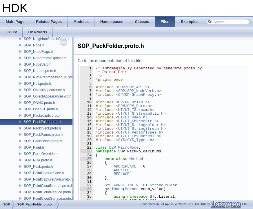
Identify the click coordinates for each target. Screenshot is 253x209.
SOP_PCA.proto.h (38, 160)
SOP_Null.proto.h (37, 84)
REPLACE (122, 173)
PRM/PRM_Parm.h (134, 106)
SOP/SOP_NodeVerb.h (138, 90)
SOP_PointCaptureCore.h (44, 173)
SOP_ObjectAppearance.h (44, 90)
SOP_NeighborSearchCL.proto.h (49, 39)
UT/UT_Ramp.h (131, 117)
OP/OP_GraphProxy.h (138, 94)
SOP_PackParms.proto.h (43, 135)
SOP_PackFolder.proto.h (43, 122)
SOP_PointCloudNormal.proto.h (48, 186)
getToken (114, 189)
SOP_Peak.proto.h (38, 167)
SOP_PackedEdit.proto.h (43, 115)
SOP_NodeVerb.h (37, 64)
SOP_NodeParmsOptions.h (45, 58)
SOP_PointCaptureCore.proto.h (48, 179)
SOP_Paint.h (34, 147)
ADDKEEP (122, 170)
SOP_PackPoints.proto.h (43, 141)
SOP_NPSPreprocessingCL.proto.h (51, 77)
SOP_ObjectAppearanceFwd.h (47, 96)
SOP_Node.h (34, 45)
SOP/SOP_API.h (133, 87)
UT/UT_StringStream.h (140, 128)
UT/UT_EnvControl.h (138, 136)
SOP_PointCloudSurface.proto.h (49, 199)
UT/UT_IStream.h (135, 109)
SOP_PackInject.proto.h (42, 128)
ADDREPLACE (125, 166)
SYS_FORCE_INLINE (123, 185)
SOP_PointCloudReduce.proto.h (49, 192)
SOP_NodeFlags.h (38, 52)
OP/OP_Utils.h (133, 102)
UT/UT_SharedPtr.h (137, 121)
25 (86, 158)
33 (86, 189)
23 (86, 151)
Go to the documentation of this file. (110, 60)
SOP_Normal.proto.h (40, 71)
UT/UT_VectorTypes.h (139, 132)
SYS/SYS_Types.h (135, 140)
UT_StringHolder (160, 185)
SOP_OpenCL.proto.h (41, 109)
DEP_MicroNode (124, 147)
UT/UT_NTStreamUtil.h (140, 113)
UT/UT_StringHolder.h (140, 124)
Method (136, 158)
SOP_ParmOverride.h (41, 154)
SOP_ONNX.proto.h (39, 103)
